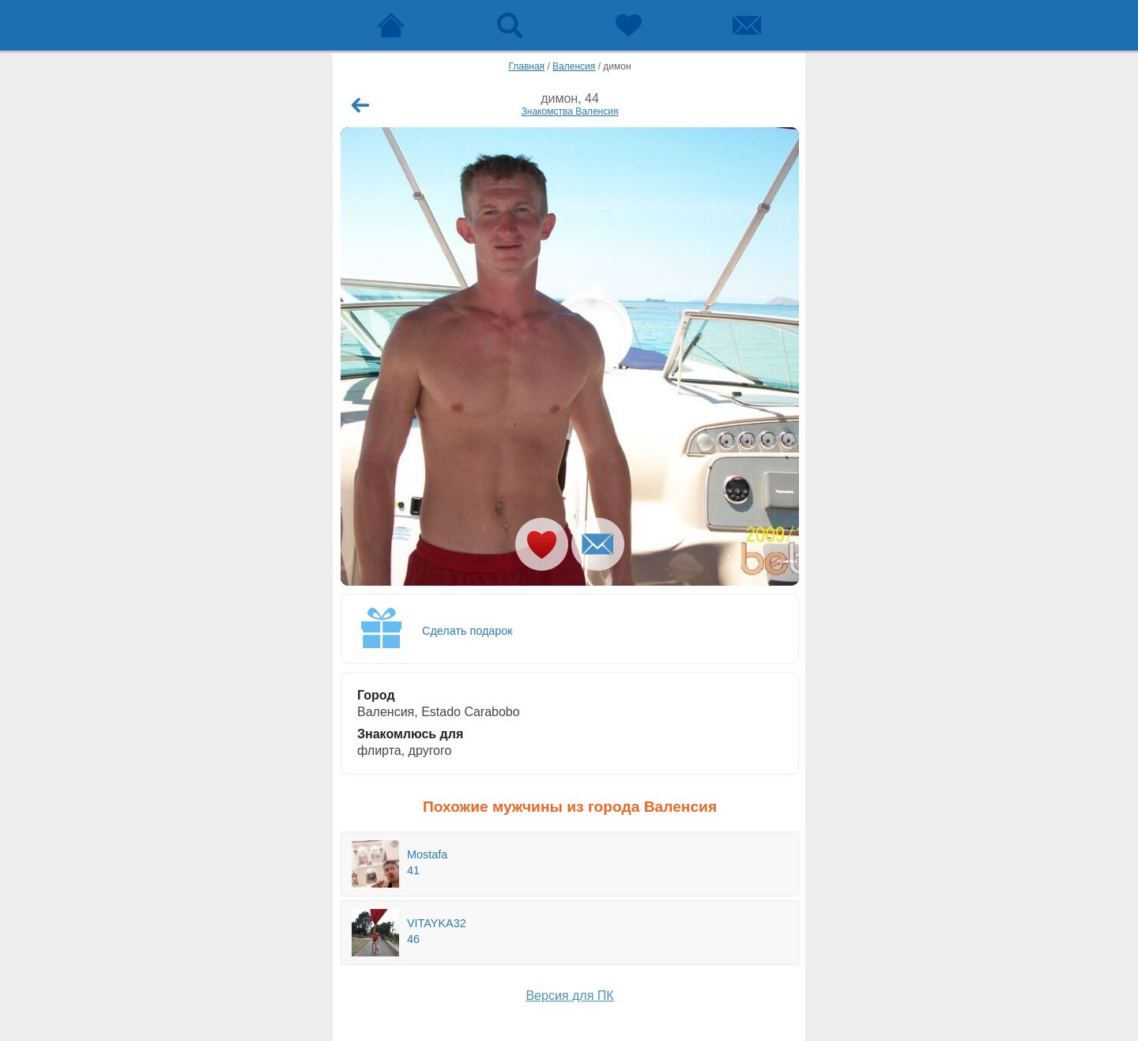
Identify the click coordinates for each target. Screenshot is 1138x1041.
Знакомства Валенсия (570, 111)
